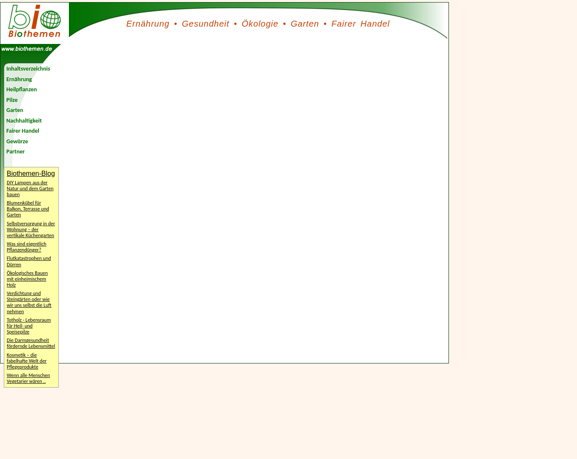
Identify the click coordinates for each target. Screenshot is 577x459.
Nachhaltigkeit (24, 120)
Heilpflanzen (21, 89)
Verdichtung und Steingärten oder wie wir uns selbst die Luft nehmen (29, 302)
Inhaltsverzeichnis (28, 68)
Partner (15, 151)
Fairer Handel (360, 23)
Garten (305, 23)
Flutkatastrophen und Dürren (29, 261)
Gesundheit (205, 23)
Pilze (12, 100)
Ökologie (260, 23)
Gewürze (17, 141)
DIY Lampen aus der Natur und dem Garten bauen (30, 188)
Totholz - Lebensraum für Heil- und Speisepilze (29, 326)
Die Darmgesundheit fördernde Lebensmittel (31, 343)
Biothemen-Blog (31, 173)
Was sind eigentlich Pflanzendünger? (26, 247)
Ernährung (148, 23)
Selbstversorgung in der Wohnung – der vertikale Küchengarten (31, 229)
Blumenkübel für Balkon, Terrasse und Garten (28, 209)
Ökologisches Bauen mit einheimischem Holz (27, 279)
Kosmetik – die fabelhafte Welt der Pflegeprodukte (26, 361)
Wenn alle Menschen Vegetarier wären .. (28, 378)
